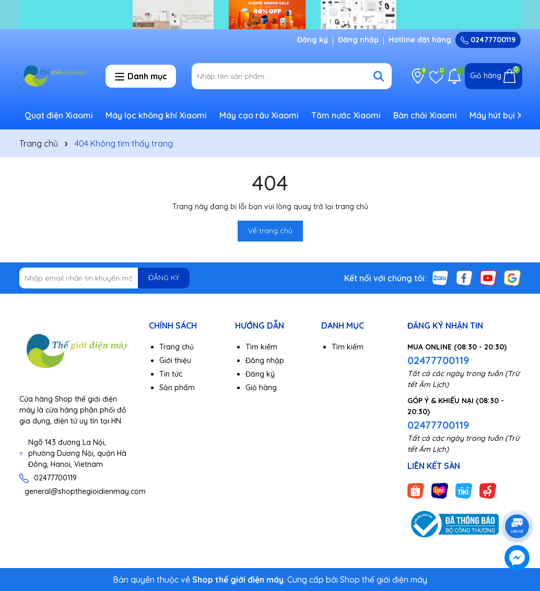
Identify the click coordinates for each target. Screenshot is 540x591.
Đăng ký (312, 39)
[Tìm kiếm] (378, 76)
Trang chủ (176, 347)
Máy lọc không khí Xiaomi (156, 115)
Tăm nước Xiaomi (346, 115)
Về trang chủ (270, 230)
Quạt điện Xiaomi (59, 115)
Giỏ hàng (261, 387)
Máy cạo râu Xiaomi (259, 115)
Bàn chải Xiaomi (425, 115)
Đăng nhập (358, 39)
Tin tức (170, 374)
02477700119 (488, 39)
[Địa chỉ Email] (104, 278)
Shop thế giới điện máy (383, 579)
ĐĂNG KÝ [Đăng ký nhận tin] (163, 277)
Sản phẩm (177, 387)
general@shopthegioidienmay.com (85, 491)
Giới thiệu (175, 360)
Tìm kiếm (261, 347)
